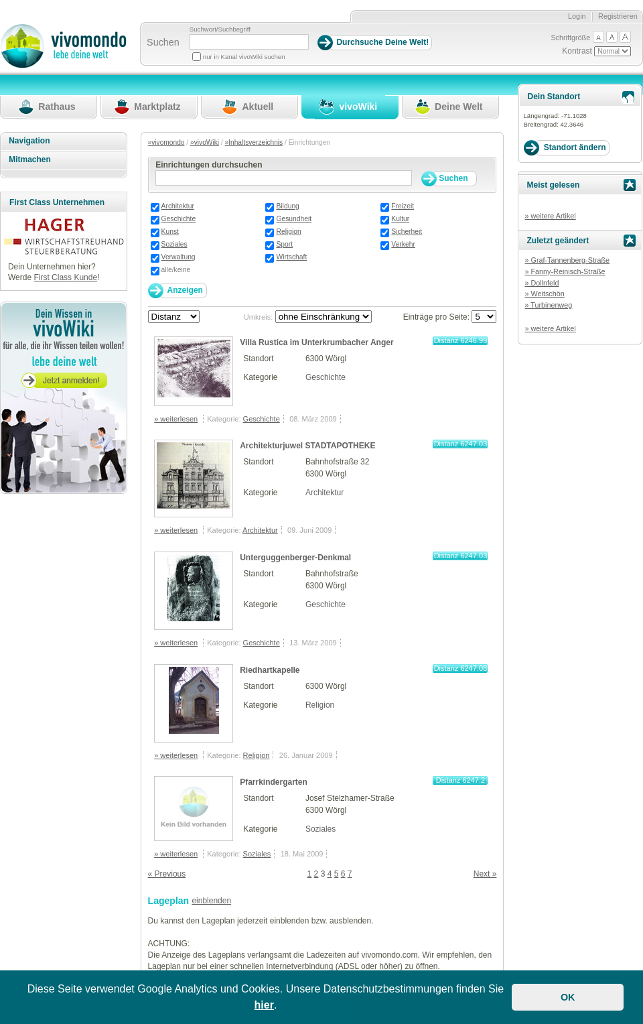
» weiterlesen (176, 419)
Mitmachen (30, 159)
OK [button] (568, 997)
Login (577, 16)
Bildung (287, 206)
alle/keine (176, 269)
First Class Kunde (65, 277)
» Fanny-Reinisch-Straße (564, 271)
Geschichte (178, 218)
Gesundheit (293, 218)
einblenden (211, 900)
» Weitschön (544, 294)
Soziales (174, 244)
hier (264, 1005)
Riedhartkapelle (269, 670)
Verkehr (403, 244)
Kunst (170, 231)
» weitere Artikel (549, 216)
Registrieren (618, 16)
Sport (284, 244)
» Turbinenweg (548, 305)
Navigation (29, 140)
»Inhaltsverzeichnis (254, 142)
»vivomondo (166, 142)
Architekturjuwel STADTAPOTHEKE (307, 445)
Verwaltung (178, 257)
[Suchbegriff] (249, 42)
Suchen (163, 42)
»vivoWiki (204, 142)
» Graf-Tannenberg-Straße (567, 260)
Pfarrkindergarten (273, 782)
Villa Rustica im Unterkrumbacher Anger (316, 342)
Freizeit (402, 206)
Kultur (400, 218)
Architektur (177, 206)
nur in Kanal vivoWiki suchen (244, 56)
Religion (288, 231)
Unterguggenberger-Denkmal (295, 557)
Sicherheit (406, 231)
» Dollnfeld (541, 283)
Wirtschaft (291, 257)
